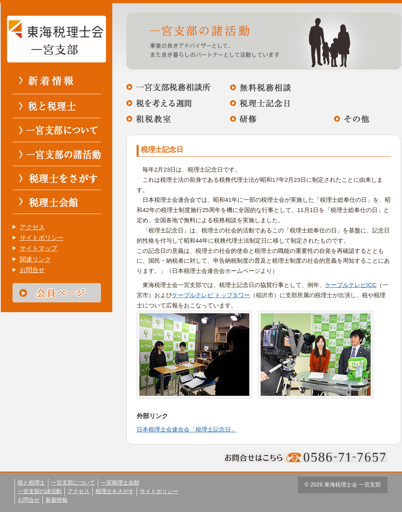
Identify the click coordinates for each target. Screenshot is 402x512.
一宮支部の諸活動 (40, 491)
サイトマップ (38, 248)
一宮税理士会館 (120, 482)
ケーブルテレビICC (350, 285)
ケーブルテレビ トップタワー (211, 295)
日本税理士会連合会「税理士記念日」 (187, 429)
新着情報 (57, 500)
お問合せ (32, 270)
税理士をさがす (114, 491)
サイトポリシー (42, 237)
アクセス (32, 227)
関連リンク (35, 259)
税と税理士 (31, 482)
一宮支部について (73, 482)
